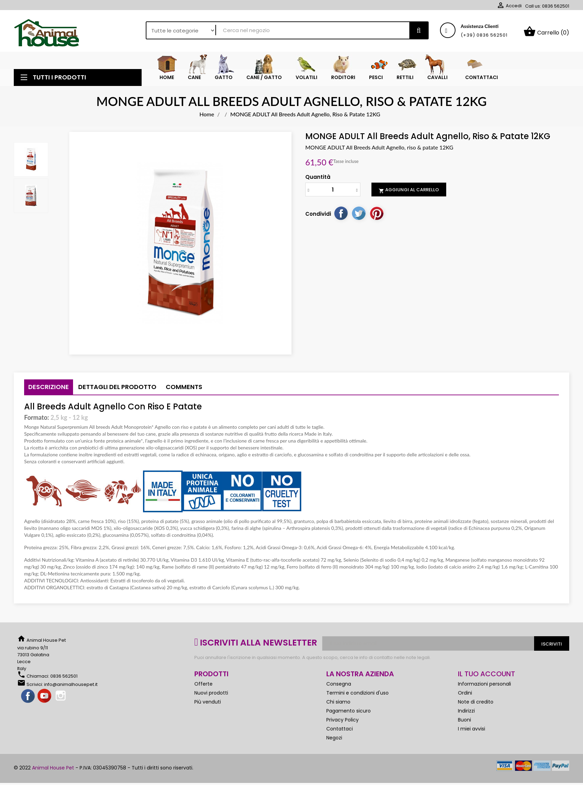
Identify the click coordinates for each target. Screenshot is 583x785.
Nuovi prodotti (211, 695)
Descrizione (48, 389)
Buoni (464, 722)
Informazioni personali (484, 686)
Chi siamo (338, 704)
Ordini (465, 695)
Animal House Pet (53, 770)
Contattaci (339, 731)
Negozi (334, 740)
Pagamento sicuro (348, 713)
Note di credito (475, 704)
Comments (184, 389)
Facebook (28, 699)
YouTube (44, 699)
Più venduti (207, 704)
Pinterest (376, 216)
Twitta (359, 216)
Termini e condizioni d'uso (357, 695)
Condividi (341, 216)
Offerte (203, 686)
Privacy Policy (342, 722)
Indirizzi (466, 713)
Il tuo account (486, 676)
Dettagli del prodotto (117, 389)
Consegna (338, 686)
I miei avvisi (471, 731)
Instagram (61, 699)
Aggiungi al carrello (409, 192)
